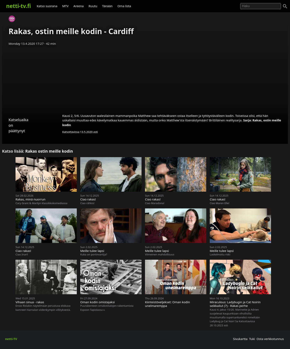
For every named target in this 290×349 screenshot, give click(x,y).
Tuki (252, 339)
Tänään (107, 6)
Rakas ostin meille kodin (49, 151)
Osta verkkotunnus (270, 339)
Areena (79, 6)
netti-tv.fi (18, 6)
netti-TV (11, 339)
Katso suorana (47, 6)
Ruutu (93, 6)
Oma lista (124, 6)
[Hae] (260, 6)
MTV (65, 6)
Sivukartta (240, 339)
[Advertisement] (145, 78)
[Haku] (285, 6)
